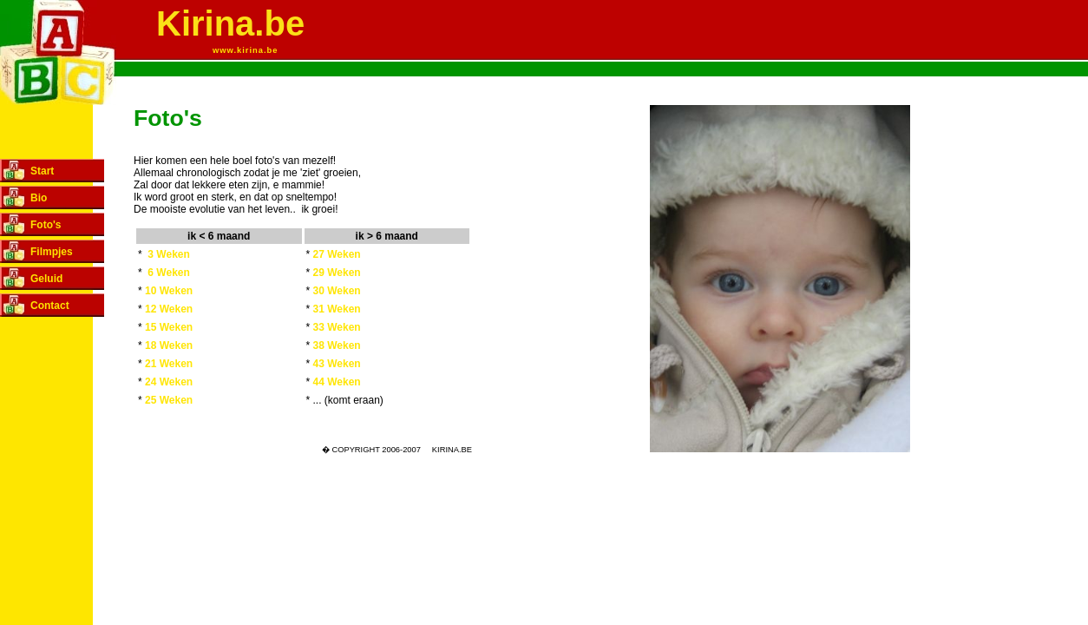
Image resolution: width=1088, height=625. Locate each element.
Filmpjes (51, 252)
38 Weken (337, 345)
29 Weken (337, 272)
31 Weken (337, 309)
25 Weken (169, 400)
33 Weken (337, 327)
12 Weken (169, 309)
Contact (49, 305)
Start (42, 171)
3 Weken (168, 254)
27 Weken (337, 254)
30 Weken (337, 291)
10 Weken (169, 291)
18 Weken (169, 345)
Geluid (46, 279)
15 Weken (169, 327)
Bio (38, 198)
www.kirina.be (245, 50)
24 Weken (169, 382)
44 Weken (337, 382)
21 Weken (169, 364)
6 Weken (168, 272)
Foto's (46, 225)
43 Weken (337, 364)
